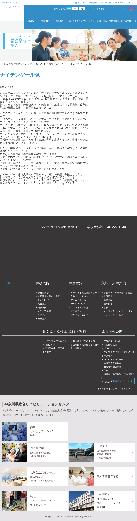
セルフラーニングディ (82, 315)
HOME (31, 21)
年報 (106, 370)
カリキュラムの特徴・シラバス (86, 292)
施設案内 (42, 307)
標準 (69, 9)
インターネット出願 (114, 315)
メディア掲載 (44, 311)
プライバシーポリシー (106, 388)
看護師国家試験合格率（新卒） (86, 344)
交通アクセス (81, 3)
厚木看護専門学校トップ (17, 64)
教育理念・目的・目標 (49, 296)
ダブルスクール (78, 300)
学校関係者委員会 (112, 363)
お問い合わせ (105, 3)
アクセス (42, 315)
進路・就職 (102, 21)
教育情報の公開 (116, 21)
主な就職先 (76, 348)
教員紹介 (42, 304)
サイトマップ (128, 388)
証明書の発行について (123, 3)
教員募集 (93, 3)
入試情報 (108, 296)
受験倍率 (108, 304)
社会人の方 (50, 344)
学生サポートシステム (82, 296)
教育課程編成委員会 (114, 367)
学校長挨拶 (43, 292)
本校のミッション (112, 341)
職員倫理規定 (110, 344)
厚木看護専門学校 (9, 2)
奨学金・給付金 (87, 21)
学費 (106, 307)
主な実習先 (76, 311)
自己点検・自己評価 (114, 359)
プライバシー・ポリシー (116, 348)
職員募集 (42, 318)
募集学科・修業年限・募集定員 (119, 292)
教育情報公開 (112, 331)
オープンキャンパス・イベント (119, 311)
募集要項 (108, 300)
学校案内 (45, 21)
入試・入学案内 (73, 21)
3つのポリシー (45, 300)
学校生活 (59, 21)
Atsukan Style (78, 304)
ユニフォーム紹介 (79, 307)
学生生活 (76, 283)
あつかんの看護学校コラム (51, 64)
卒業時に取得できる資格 (83, 341)
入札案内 (108, 381)
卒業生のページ (130, 21)
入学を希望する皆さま (56, 341)
